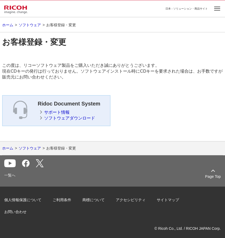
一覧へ (9, 175)
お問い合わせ (15, 212)
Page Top (213, 176)
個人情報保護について (22, 200)
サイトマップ (168, 200)
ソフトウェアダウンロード (69, 118)
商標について (93, 200)
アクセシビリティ (131, 200)
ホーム (7, 25)
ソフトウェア (30, 25)
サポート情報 (57, 112)
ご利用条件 (62, 200)
